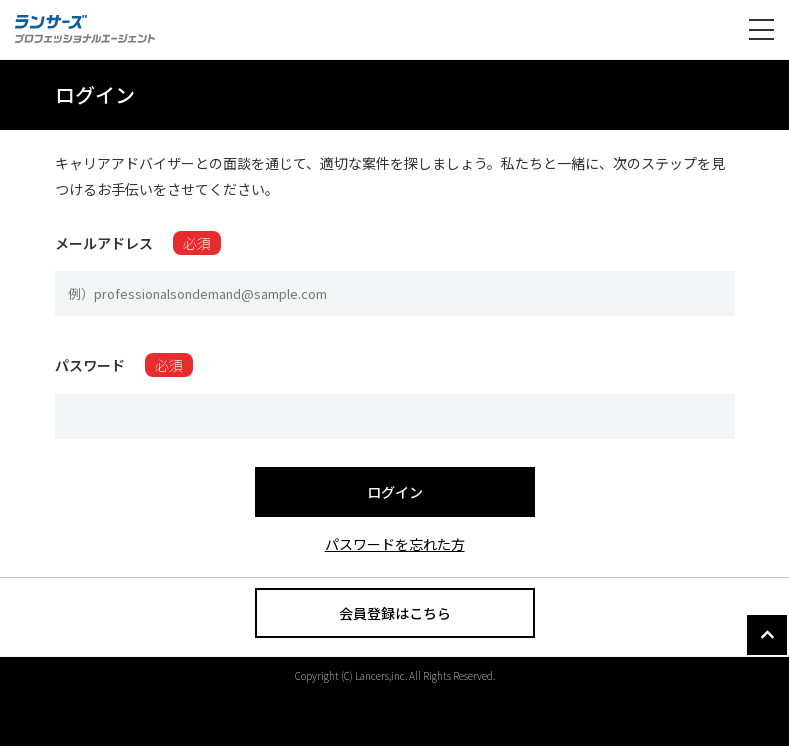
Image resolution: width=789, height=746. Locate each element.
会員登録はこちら (395, 613)
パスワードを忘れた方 (395, 544)
